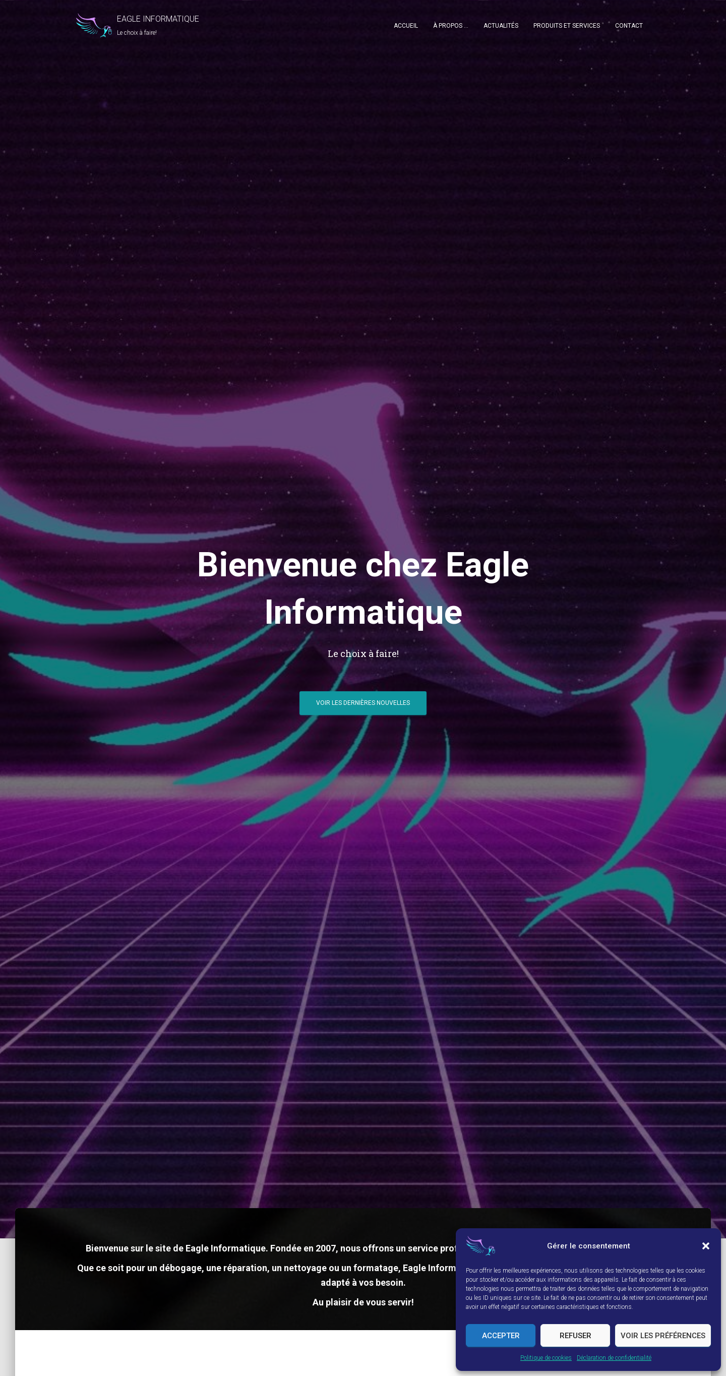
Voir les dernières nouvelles (363, 702)
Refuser (575, 1335)
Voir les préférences (663, 1335)
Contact (629, 25)
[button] (706, 1246)
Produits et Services (566, 25)
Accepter (501, 1335)
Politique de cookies (546, 1357)
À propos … (450, 25)
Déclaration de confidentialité (614, 1357)
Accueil (406, 25)
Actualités (500, 25)
